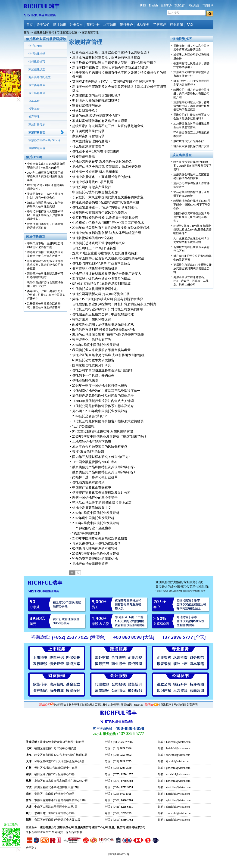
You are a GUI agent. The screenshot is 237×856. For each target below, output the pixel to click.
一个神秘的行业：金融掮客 (91, 528)
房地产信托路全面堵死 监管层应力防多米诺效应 (106, 166)
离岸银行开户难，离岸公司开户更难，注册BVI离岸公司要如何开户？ (46, 294)
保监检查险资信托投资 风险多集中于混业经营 (105, 217)
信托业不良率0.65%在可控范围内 (95, 151)
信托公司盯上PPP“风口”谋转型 (94, 248)
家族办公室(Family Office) (44, 140)
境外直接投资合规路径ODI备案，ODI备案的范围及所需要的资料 (192, 165)
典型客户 (166, 5)
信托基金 (60, 704)
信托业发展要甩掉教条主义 (91, 508)
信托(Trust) (35, 45)
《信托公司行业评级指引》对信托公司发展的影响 (107, 309)
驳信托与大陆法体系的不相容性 (95, 548)
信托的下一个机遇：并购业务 (93, 375)
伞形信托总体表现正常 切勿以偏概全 (98, 243)
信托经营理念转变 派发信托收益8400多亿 (101, 161)
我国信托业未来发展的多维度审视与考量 (101, 350)
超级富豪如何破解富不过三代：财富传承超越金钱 (107, 126)
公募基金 (34, 101)
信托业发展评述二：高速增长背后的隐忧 (101, 177)
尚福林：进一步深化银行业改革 (95, 477)
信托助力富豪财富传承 (88, 482)
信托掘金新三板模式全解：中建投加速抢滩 (103, 314)
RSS (143, 5)
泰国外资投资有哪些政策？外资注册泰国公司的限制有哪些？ (191, 217)
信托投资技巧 (36, 61)
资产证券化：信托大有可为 (91, 340)
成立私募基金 (36, 93)
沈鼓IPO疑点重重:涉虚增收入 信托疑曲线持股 (104, 253)
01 (72, 572)
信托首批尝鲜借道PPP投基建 (92, 238)
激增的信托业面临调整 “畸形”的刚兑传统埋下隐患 (108, 334)
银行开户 (126, 24)
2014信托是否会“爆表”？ (89, 416)
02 (78, 572)
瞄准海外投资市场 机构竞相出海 (95, 172)
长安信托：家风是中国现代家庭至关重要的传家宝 (107, 197)
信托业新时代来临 (85, 380)
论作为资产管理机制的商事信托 (95, 558)
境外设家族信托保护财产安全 (191, 146)
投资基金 (34, 108)
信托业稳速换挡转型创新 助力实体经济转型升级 (106, 233)
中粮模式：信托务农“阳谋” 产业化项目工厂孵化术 (108, 222)
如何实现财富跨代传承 (88, 131)
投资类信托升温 (83, 156)
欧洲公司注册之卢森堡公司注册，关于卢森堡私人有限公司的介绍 (191, 93)
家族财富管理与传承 (86, 105)
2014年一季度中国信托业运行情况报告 (99, 385)
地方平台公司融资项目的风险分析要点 (99, 446)
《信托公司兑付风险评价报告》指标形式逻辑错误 (107, 421)
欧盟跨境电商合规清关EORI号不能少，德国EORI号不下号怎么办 (191, 204)
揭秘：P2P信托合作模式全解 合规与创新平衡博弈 (107, 299)
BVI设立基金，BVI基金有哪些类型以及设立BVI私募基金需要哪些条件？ (192, 229)
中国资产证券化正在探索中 (91, 487)
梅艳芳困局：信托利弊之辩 (91, 319)
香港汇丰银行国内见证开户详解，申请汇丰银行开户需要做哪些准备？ (45, 215)
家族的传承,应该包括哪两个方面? (96, 116)
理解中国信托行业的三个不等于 (95, 497)
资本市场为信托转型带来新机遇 (95, 268)
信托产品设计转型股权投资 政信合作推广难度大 (106, 273)
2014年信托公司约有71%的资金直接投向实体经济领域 (111, 228)
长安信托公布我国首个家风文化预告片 (99, 212)
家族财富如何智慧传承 (88, 136)
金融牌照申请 (36, 148)
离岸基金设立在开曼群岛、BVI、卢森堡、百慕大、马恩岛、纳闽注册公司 (191, 281)
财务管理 (74, 704)
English (153, 5)
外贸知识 (126, 704)
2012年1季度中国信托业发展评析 (95, 513)
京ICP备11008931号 (118, 854)
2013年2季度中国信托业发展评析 (95, 523)
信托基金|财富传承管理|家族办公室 (55, 32)
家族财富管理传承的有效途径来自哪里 (99, 121)
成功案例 (143, 24)
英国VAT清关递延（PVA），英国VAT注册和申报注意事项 (113, 81)
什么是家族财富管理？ (88, 146)
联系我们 (180, 5)
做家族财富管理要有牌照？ (91, 141)
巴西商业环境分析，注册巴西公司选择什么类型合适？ (111, 52)
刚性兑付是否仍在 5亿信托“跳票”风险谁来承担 (105, 202)
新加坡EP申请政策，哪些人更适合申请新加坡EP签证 (110, 67)
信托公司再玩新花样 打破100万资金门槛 (101, 294)
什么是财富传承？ (85, 110)
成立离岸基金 (36, 85)
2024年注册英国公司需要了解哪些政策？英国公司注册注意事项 (45, 176)
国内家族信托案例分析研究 (91, 365)
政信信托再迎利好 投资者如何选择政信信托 (103, 329)
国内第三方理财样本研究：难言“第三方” (101, 457)
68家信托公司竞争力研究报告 (93, 360)
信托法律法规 (36, 53)
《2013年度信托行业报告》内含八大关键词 (103, 401)
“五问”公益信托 (83, 426)
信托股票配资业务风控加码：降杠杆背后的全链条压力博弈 (114, 304)
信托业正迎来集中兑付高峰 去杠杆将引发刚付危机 (108, 355)
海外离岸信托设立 (39, 77)
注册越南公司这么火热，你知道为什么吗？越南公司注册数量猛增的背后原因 (191, 106)
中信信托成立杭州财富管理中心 (95, 289)
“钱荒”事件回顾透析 (86, 533)
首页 (29, 24)
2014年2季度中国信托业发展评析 (95, 345)
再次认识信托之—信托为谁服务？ (96, 543)
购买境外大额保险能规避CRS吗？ (96, 100)
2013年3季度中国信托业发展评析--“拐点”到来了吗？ (109, 436)
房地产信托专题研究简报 (90, 564)
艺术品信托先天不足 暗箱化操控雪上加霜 (101, 502)
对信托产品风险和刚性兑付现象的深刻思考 (103, 396)
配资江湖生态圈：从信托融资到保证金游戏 (103, 324)
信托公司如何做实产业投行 (91, 187)
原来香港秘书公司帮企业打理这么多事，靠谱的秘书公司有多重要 (45, 264)
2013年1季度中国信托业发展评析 (95, 553)
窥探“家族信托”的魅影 (88, 452)
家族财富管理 (36, 132)
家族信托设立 (36, 69)
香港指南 (166, 704)
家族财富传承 (36, 124)
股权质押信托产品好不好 (188, 141)
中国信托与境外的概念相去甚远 (95, 192)
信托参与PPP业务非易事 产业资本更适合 (101, 263)
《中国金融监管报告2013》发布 (95, 462)
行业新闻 (176, 24)
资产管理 (34, 116)
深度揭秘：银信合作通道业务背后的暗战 (101, 278)
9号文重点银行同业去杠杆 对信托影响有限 (102, 431)
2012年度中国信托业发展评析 (93, 518)
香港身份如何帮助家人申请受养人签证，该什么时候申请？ (114, 62)
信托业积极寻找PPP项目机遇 (92, 182)
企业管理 (113, 704)
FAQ (190, 24)
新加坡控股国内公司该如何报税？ (96, 95)
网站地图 (194, 5)
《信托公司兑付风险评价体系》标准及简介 (103, 406)
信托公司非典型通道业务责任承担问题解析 (103, 370)
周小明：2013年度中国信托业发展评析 (99, 411)
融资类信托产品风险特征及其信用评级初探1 (103, 472)
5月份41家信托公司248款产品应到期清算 (101, 284)
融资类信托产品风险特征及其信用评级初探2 (103, 467)
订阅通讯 (207, 5)
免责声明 (192, 704)
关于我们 (43, 24)
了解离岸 (159, 24)
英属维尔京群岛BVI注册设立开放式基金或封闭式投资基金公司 (192, 268)
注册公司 (76, 24)
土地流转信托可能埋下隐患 (91, 441)
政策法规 (87, 704)
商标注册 (93, 24)
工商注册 (100, 704)
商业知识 (59, 24)
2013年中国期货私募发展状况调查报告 (99, 538)
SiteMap (138, 704)
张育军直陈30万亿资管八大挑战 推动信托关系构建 (108, 258)
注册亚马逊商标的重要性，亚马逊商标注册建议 (106, 57)
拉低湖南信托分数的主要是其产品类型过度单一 (106, 390)
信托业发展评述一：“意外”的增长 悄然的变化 (104, 207)
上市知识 (109, 24)
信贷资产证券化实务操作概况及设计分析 (101, 492)
